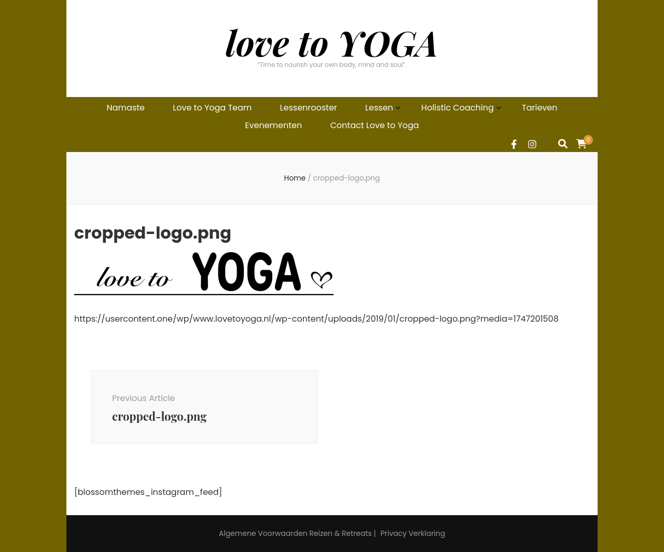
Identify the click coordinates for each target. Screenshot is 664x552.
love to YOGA (332, 42)
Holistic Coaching (457, 108)
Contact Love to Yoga (374, 125)
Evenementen (273, 125)
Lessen (379, 108)
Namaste (126, 108)
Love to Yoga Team (212, 108)
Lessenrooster (308, 108)
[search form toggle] (563, 143)
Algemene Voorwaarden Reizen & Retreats (295, 533)
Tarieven (539, 108)
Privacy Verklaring (412, 533)
